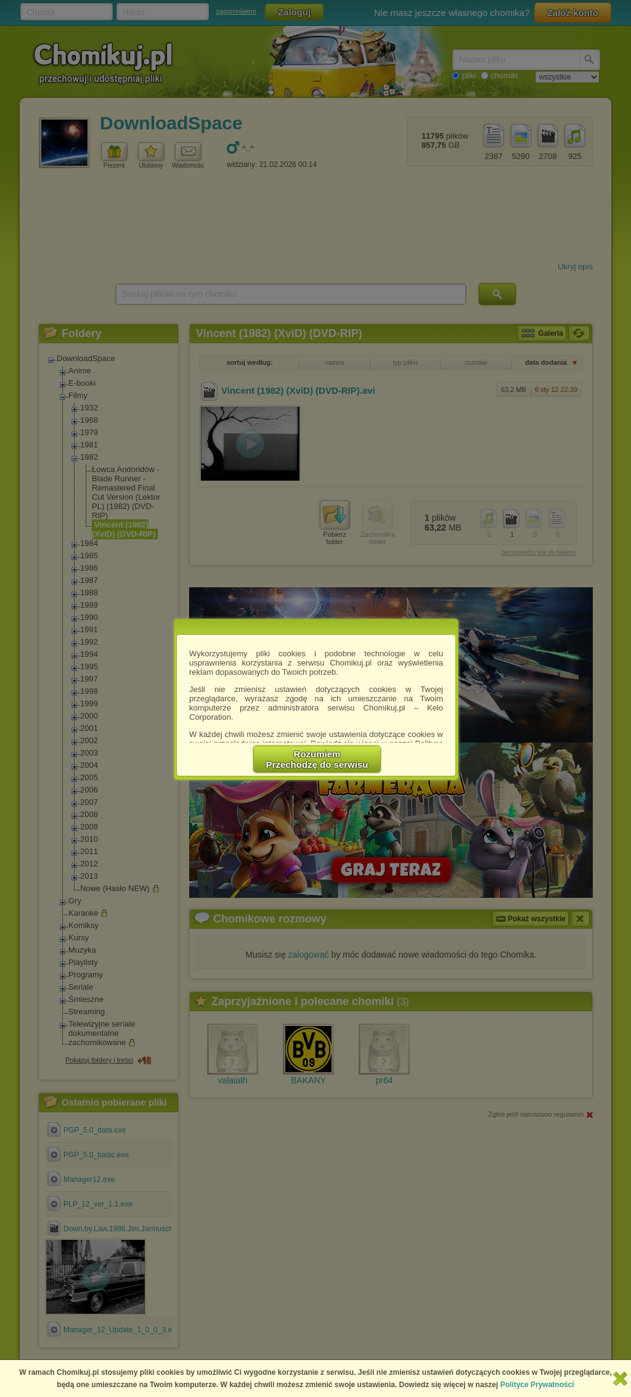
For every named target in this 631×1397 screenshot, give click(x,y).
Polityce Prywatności (537, 1384)
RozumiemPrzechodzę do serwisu (317, 759)
